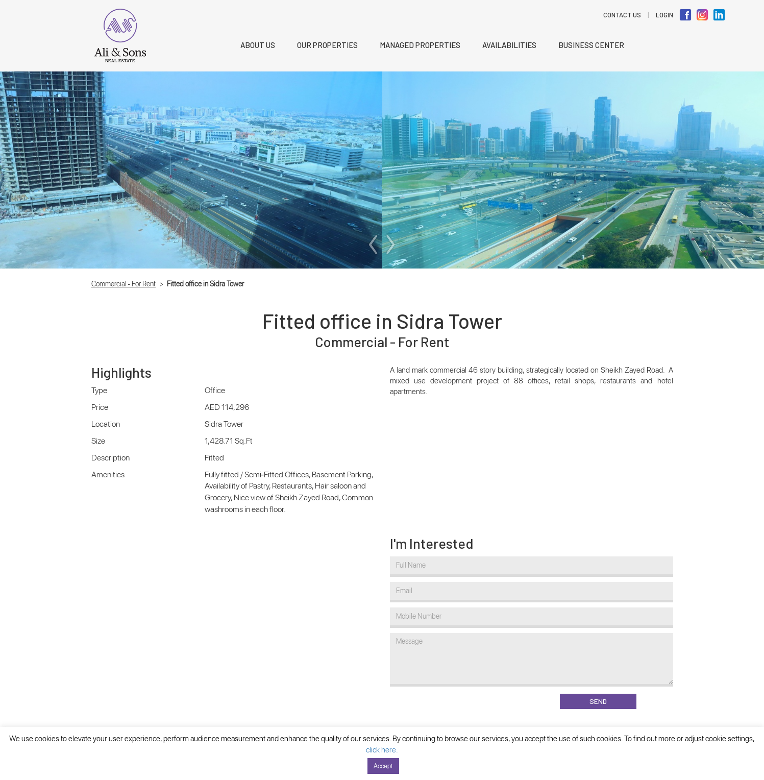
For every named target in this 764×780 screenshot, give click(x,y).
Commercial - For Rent (123, 284)
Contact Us (622, 15)
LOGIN (664, 15)
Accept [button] (383, 766)
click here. (382, 749)
